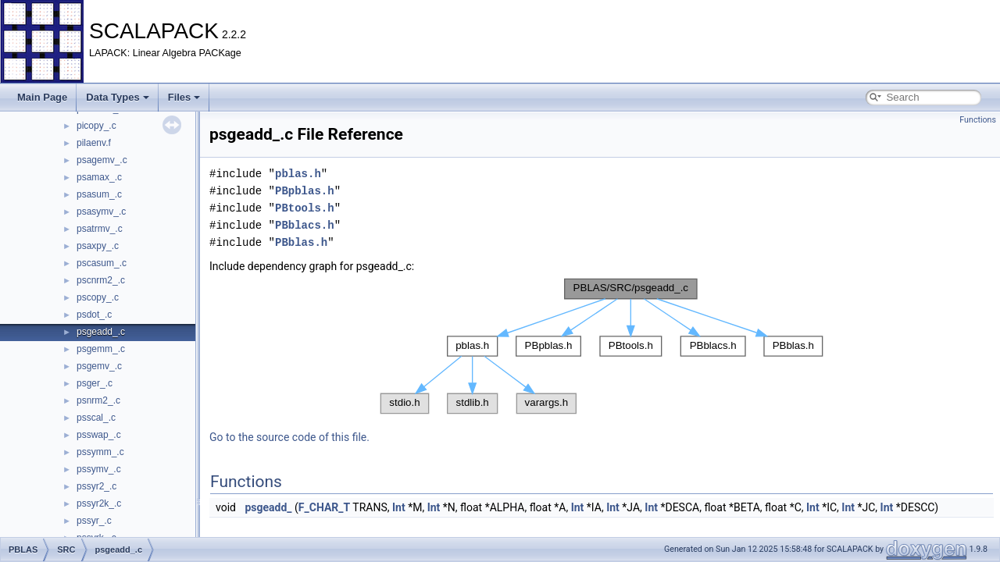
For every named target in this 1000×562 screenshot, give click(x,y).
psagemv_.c (102, 160)
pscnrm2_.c (101, 280)
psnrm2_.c (98, 400)
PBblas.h (301, 242)
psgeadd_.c (101, 331)
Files (184, 97)
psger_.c (94, 383)
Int (398, 507)
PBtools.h (304, 208)
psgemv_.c (99, 366)
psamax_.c (99, 177)
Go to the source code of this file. (289, 437)
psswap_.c (99, 434)
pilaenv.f (94, 142)
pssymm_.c (100, 451)
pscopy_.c (98, 297)
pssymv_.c (99, 469)
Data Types (117, 97)
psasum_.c (99, 194)
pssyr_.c (94, 520)
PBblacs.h (304, 225)
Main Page (42, 97)
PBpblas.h (304, 190)
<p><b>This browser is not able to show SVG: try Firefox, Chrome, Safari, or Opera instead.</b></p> (602, 346)
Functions (977, 120)
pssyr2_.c (96, 486)
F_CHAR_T (324, 507)
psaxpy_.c (98, 245)
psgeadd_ (268, 507)
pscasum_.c (102, 263)
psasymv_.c (101, 211)
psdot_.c (94, 314)
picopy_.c (96, 125)
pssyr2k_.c (99, 503)
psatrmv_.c (100, 228)
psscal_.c (96, 417)
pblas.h (298, 173)
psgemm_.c (101, 348)
